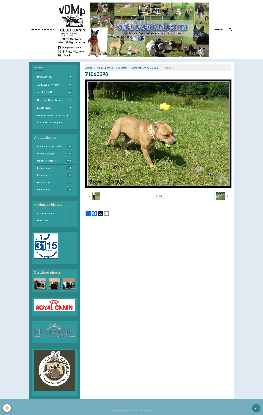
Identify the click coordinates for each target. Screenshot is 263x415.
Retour (158, 195)
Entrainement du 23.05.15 (145, 68)
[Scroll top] (256, 408)
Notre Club (54, 221)
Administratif (44, 92)
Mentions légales (119, 410)
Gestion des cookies (142, 410)
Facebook (48, 29)
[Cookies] (7, 408)
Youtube (217, 29)
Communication (54, 213)
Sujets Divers (44, 108)
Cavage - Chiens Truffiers (54, 146)
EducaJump (54, 189)
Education (121, 68)
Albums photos (105, 68)
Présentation (44, 77)
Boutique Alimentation (49, 100)
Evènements (54, 168)
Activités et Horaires (48, 84)
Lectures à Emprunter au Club (53, 115)
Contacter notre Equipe (50, 122)
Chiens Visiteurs (54, 153)
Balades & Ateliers (54, 161)
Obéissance (54, 182)
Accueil (35, 29)
